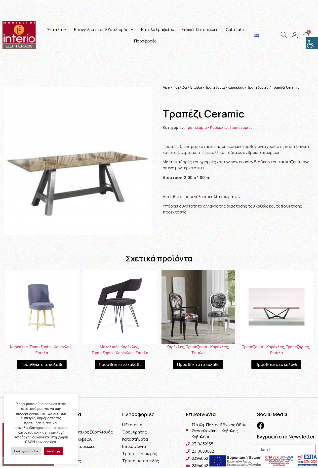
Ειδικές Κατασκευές (200, 29)
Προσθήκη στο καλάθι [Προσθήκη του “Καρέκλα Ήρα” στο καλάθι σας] (42, 364)
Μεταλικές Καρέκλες (119, 347)
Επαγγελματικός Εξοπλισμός (103, 29)
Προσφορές (145, 41)
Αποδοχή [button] (53, 451)
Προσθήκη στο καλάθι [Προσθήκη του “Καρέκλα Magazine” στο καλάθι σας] (198, 364)
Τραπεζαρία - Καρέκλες (224, 87)
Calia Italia (235, 29)
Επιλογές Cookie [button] (26, 451)
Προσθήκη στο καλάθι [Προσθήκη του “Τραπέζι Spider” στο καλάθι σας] (276, 364)
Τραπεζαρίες (258, 87)
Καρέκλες (19, 347)
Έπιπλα (57, 29)
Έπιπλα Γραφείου (157, 29)
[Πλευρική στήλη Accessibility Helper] (312, 43)
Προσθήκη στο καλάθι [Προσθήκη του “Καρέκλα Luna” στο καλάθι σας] (120, 364)
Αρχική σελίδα (175, 87)
